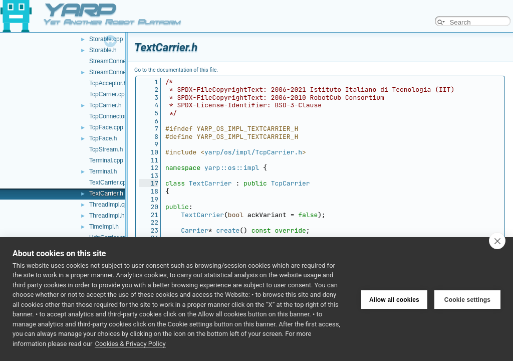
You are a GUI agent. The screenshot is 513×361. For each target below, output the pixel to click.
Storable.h (103, 50)
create (227, 230)
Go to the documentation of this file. (176, 70)
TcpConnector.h (110, 116)
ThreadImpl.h (107, 215)
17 (148, 183)
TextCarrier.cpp (109, 182)
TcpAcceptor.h (108, 83)
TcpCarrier (290, 183)
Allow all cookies (394, 298)
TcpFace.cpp (106, 127)
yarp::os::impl (231, 167)
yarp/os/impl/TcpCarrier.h (253, 152)
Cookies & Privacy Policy (130, 343)
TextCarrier (210, 183)
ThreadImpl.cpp (110, 204)
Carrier (194, 230)
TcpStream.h (106, 149)
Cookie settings (467, 298)
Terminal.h (103, 171)
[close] (497, 240)
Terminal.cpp (106, 160)
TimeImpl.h (104, 226)
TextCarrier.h (106, 193)
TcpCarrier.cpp (108, 94)
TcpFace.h (103, 138)
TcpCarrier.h (105, 105)
